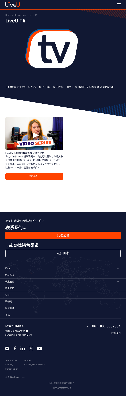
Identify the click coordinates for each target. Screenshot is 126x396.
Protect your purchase (34, 365)
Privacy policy (11, 369)
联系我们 (116, 333)
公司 (7, 295)
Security (9, 365)
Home (8, 15)
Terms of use (11, 361)
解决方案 (9, 275)
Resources (20, 15)
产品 (7, 268)
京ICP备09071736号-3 (62, 388)
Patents (27, 361)
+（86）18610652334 (103, 326)
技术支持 (9, 288)
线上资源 (9, 282)
